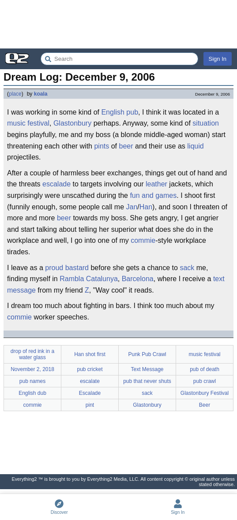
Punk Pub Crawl (147, 354)
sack (187, 267)
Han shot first (89, 354)
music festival (28, 123)
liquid (195, 146)
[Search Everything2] (119, 58)
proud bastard (67, 267)
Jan (132, 207)
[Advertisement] (118, 24)
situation (205, 123)
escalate (90, 381)
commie (143, 240)
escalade (56, 184)
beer (126, 146)
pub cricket (89, 369)
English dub (32, 393)
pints (101, 146)
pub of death (204, 369)
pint (90, 405)
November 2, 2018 (32, 369)
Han (145, 207)
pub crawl (204, 381)
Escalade (90, 393)
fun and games (153, 195)
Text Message (147, 369)
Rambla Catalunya (89, 278)
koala (41, 94)
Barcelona (138, 278)
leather (156, 184)
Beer (204, 405)
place (15, 94)
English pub (119, 112)
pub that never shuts (147, 381)
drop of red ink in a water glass (32, 354)
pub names (32, 381)
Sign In (217, 59)
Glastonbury (72, 123)
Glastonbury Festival (205, 393)
